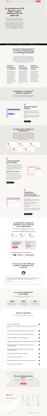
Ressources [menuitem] (23, 1)
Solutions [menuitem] (13, 1)
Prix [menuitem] (16, 1)
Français (28, 1)
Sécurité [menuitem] (19, 1)
